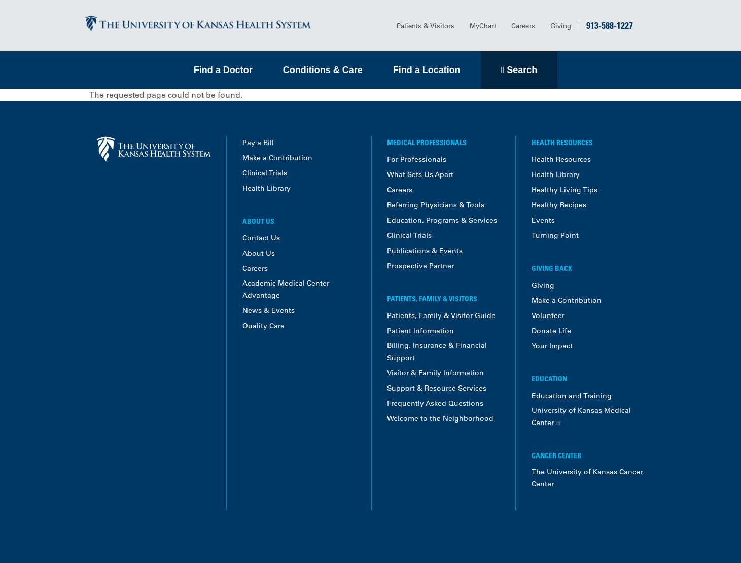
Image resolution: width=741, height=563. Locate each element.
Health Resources (561, 159)
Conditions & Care (323, 70)
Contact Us (261, 237)
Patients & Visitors (425, 25)
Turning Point (555, 235)
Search (522, 70)
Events (543, 220)
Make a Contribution (277, 157)
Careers (523, 25)
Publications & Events (425, 250)
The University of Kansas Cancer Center (587, 477)
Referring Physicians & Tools (435, 204)
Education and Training (572, 395)
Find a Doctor (223, 70)
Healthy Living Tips (564, 189)
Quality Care (263, 325)
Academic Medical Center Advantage (285, 289)
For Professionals (416, 159)
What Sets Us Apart (420, 174)
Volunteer (548, 315)
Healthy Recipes (559, 204)
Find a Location (427, 70)
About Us (258, 253)
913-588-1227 (609, 25)
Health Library (266, 188)
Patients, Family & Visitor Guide (441, 315)
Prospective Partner (420, 265)
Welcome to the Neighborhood (440, 418)
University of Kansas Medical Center (581, 416)
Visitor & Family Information (435, 372)
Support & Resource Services (436, 388)
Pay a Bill (258, 142)
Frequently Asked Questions (435, 403)
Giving (560, 25)
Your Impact (552, 345)
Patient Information (420, 330)
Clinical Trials (264, 173)
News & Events (268, 310)
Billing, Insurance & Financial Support (437, 351)
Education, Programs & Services (442, 220)
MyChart (483, 25)
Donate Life (551, 330)
